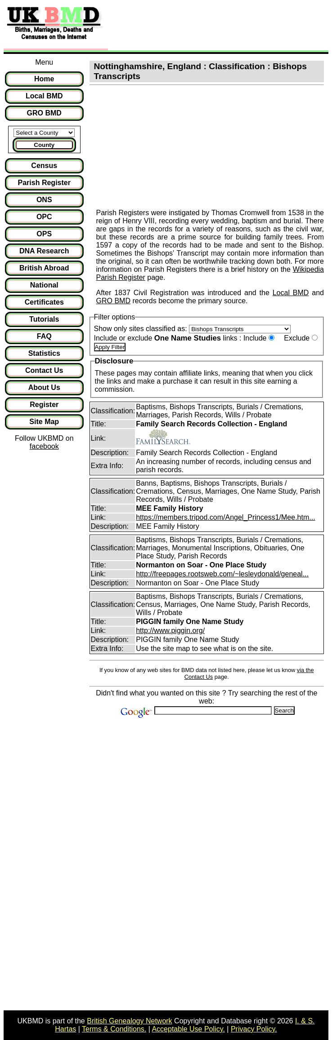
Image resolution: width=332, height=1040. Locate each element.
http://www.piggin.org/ (170, 630)
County (44, 145)
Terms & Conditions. (114, 1029)
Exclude (297, 338)
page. (155, 277)
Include (255, 338)
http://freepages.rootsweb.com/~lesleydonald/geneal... (222, 574)
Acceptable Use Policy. (188, 1029)
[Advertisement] (213, 26)
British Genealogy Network (129, 1021)
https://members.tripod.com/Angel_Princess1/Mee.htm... (225, 517)
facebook (44, 446)
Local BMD (291, 293)
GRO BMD (113, 301)
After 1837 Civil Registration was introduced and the (184, 293)
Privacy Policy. (254, 1029)
